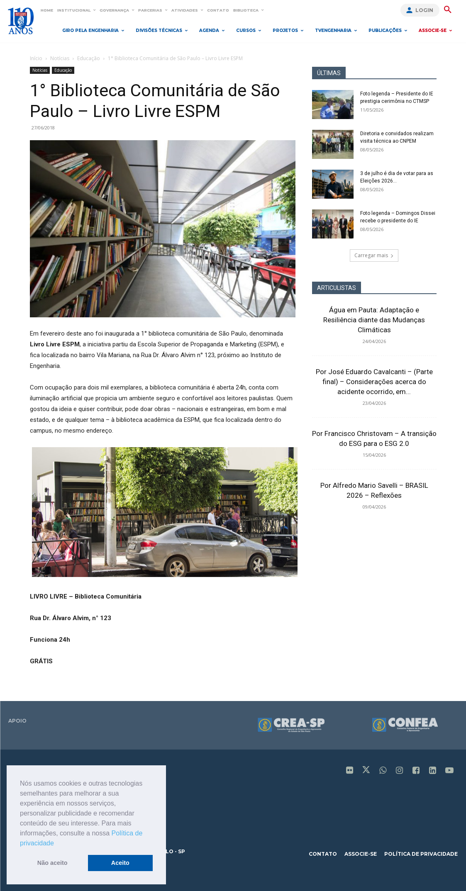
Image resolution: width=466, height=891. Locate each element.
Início (36, 58)
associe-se (360, 854)
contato (323, 854)
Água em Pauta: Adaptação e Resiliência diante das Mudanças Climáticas (374, 320)
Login (424, 10)
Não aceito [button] (52, 862)
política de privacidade (421, 854)
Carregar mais (374, 255)
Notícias (59, 58)
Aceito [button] (120, 862)
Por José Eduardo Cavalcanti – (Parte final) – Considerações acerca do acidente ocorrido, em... (374, 382)
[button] (57, 843)
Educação (88, 58)
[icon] (350, 771)
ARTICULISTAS (336, 288)
